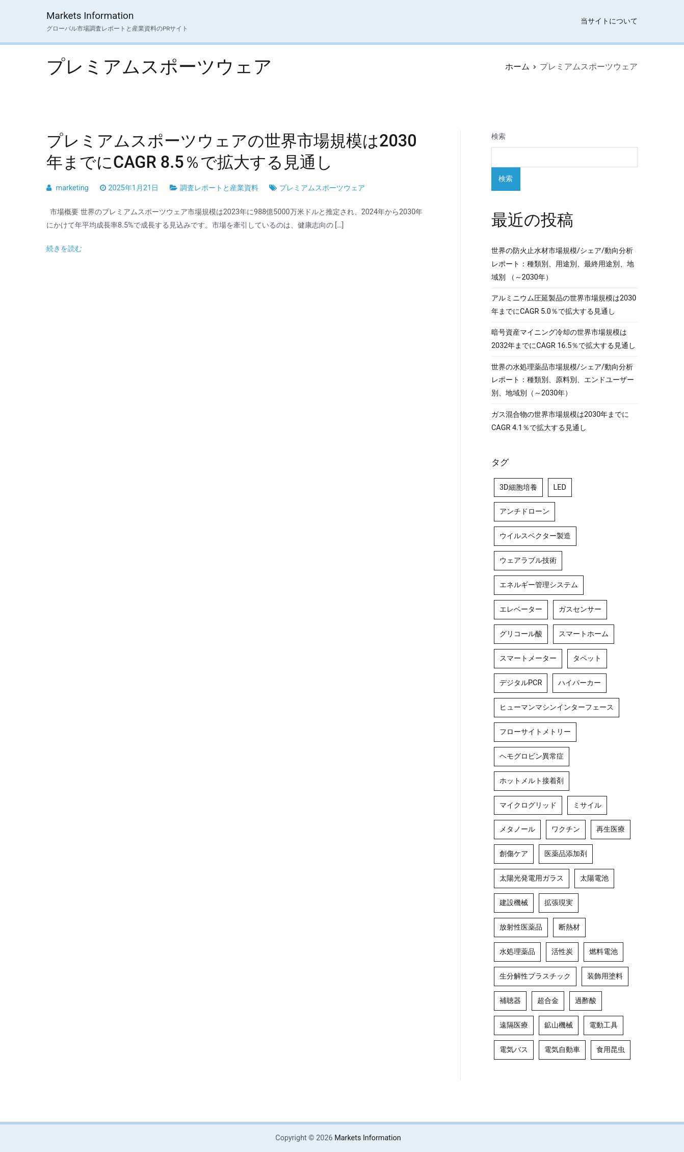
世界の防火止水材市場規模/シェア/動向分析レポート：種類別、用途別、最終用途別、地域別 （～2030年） (562, 264)
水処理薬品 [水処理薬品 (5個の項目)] (517, 951)
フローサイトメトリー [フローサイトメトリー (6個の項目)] (535, 732)
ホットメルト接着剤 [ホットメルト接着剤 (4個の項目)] (531, 781)
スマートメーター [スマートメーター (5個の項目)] (528, 658)
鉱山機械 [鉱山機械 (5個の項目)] (558, 1025)
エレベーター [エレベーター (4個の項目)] (520, 609)
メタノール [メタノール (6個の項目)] (517, 829)
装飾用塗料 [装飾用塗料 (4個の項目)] (605, 976)
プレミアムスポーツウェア (322, 188)
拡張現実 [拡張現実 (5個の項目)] (558, 902)
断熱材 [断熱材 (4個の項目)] (569, 927)
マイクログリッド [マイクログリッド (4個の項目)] (528, 805)
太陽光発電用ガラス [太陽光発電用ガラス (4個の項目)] (531, 878)
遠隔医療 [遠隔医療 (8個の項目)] (513, 1025)
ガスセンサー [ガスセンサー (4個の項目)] (580, 609)
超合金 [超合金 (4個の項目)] (548, 1000)
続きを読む (64, 248)
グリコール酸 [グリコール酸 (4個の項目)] (520, 634)
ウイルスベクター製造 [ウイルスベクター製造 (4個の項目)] (535, 536)
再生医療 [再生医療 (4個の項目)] (610, 829)
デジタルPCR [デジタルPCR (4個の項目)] (520, 683)
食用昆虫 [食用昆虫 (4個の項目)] (610, 1049)
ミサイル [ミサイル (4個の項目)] (587, 805)
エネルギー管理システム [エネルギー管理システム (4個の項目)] (538, 585)
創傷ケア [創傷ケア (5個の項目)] (513, 853)
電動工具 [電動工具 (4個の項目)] (603, 1025)
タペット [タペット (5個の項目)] (587, 658)
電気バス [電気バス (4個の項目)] (513, 1049)
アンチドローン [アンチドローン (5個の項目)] (524, 511)
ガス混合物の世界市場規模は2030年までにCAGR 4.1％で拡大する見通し (560, 421)
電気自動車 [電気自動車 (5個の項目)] (562, 1049)
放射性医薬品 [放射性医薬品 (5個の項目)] (520, 927)
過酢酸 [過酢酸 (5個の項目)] (585, 1000)
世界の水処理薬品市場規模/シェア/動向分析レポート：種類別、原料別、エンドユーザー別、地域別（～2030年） (562, 380)
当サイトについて (609, 21)
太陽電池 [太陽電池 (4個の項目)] (594, 878)
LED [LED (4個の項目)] (560, 487)
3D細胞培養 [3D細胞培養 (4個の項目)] (518, 487)
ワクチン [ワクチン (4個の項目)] (565, 829)
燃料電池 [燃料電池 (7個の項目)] (603, 951)
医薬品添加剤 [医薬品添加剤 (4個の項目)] (565, 853)
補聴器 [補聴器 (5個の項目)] (510, 1000)
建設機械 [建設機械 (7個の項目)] (513, 902)
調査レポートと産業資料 (219, 188)
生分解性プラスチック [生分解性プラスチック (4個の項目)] (535, 976)
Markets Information (90, 15)
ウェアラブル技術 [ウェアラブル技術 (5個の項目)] (528, 560)
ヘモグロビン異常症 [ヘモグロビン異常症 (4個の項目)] (531, 756)
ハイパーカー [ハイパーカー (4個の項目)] (579, 683)
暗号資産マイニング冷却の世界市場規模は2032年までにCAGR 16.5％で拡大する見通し (563, 339)
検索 (498, 136)
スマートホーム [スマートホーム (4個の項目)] (584, 634)
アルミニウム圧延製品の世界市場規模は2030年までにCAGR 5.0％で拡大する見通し (563, 305)
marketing (72, 188)
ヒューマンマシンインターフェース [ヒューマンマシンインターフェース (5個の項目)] (556, 707)
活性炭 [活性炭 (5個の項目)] (562, 951)
